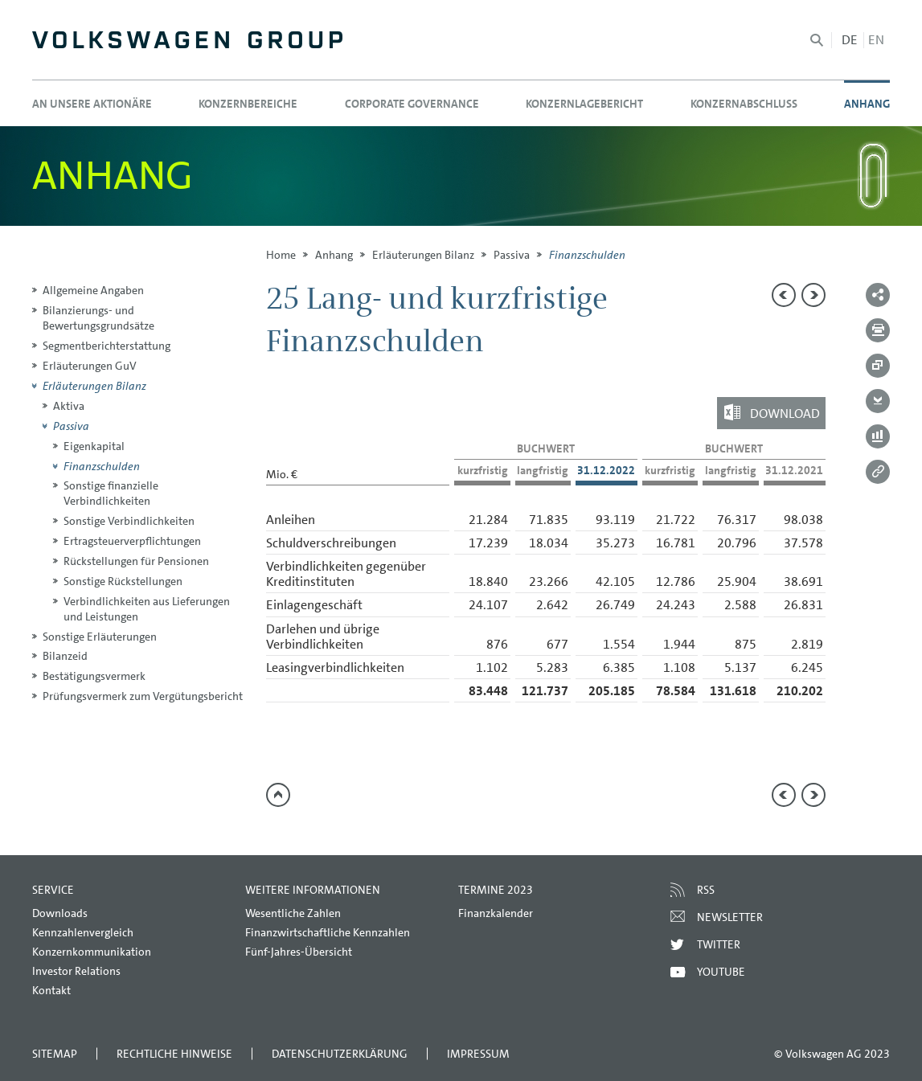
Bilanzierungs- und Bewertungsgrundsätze (98, 318)
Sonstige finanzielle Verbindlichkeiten (111, 493)
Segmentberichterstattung (106, 345)
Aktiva (68, 406)
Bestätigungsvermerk (94, 676)
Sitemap (54, 1053)
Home (281, 255)
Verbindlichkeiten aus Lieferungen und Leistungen (147, 609)
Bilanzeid (65, 656)
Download (785, 412)
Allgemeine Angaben (93, 290)
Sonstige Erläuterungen (100, 636)
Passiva (512, 255)
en (876, 39)
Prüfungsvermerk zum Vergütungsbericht (143, 696)
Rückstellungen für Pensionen (136, 561)
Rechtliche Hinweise (174, 1053)
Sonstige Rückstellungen (123, 581)
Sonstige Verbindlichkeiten (129, 521)
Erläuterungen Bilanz (423, 255)
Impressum (478, 1053)
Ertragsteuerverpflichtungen (132, 541)
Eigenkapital (94, 446)
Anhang (334, 255)
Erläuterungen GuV (90, 365)
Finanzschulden (102, 466)
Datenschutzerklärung (340, 1053)
